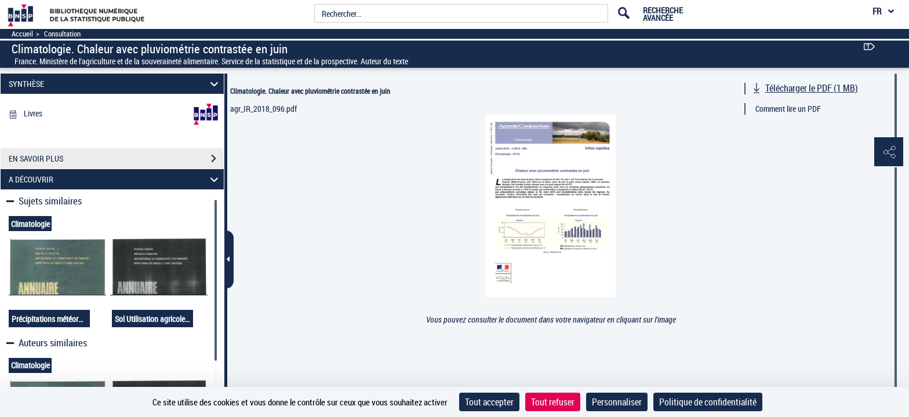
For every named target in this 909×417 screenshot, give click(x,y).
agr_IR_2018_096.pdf (263, 108)
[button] (888, 152)
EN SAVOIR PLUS (116, 159)
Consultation (62, 34)
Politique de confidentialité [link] (708, 402)
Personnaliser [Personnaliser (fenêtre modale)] (617, 402)
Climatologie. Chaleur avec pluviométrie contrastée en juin (310, 91)
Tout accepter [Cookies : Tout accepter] (489, 402)
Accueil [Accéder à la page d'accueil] (22, 34)
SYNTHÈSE (115, 84)
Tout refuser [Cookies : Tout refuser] (553, 402)
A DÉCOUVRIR (115, 179)
